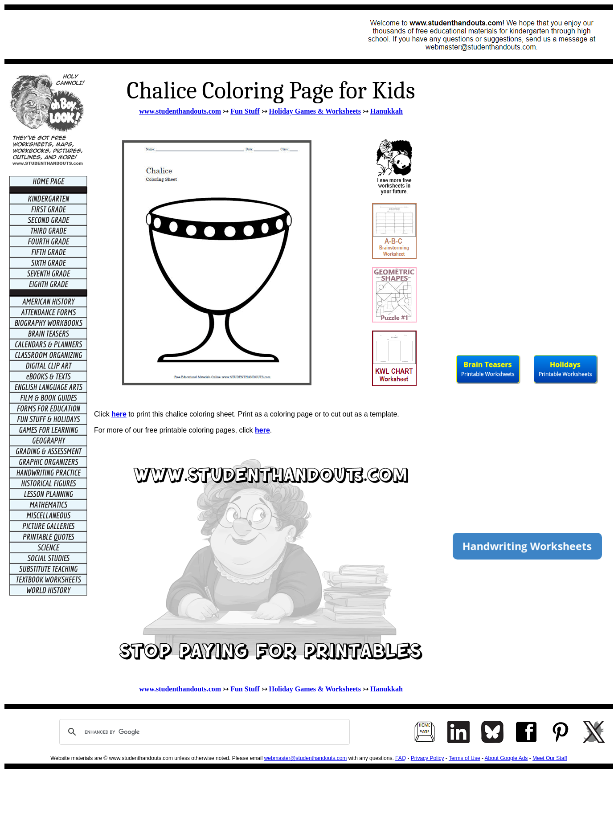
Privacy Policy (427, 758)
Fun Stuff (244, 111)
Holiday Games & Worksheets (315, 111)
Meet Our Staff (549, 758)
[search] (203, 732)
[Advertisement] (172, 34)
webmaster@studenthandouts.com (305, 758)
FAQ (400, 758)
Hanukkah (386, 111)
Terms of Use (464, 758)
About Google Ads (506, 758)
